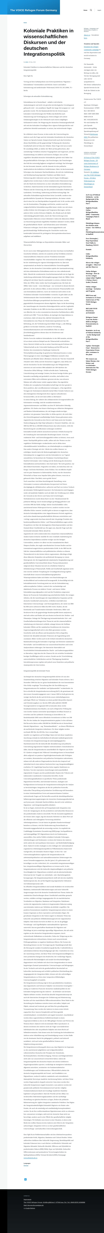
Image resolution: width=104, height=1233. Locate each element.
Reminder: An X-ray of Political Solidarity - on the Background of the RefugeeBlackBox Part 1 (93, 335)
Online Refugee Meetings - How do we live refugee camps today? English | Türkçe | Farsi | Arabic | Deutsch (93, 276)
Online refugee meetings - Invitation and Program (93, 289)
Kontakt (88, 249)
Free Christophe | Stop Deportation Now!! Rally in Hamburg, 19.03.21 (92, 242)
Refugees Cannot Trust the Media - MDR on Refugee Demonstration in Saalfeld (92, 321)
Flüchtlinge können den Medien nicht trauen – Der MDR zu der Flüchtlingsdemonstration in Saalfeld (93, 228)
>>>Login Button (29, 1208)
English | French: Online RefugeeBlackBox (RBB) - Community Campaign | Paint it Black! (92, 213)
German (26, 1165)
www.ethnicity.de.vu (30, 1158)
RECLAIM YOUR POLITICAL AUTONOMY (91, 311)
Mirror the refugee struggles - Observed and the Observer (93, 265)
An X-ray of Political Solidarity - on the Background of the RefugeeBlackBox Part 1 (93, 199)
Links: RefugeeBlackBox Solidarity (92, 256)
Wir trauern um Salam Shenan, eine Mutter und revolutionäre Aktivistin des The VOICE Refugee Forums (92, 365)
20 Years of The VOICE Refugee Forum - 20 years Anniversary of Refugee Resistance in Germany (92, 163)
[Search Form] (91, 10)
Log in (99, 10)
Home (25, 22)
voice (26, 62)
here (85, 38)
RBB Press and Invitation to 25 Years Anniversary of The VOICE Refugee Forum (93, 299)
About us (87, 35)
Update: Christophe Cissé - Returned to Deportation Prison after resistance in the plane (93, 350)
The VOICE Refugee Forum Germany (33, 10)
